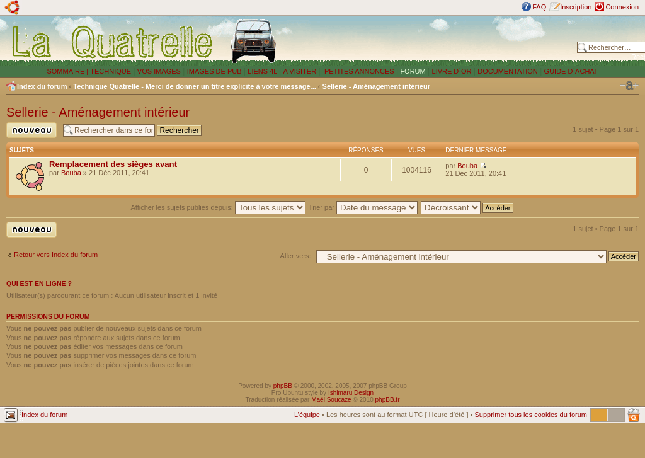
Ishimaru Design (351, 392)
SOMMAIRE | (68, 71)
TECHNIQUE (110, 71)
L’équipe (307, 414)
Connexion (622, 7)
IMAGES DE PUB (214, 71)
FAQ (539, 7)
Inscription (575, 7)
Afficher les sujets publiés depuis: (217, 207)
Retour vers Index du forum (56, 254)
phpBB (282, 385)
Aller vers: (295, 256)
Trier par (363, 207)
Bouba (71, 172)
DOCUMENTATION (507, 71)
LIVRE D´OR (452, 71)
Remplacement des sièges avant (113, 164)
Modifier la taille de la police (629, 85)
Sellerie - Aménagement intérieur (376, 86)
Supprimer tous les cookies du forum (530, 414)
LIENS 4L (263, 71)
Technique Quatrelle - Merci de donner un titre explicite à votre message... (194, 86)
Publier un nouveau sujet (31, 130)
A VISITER (300, 71)
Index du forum (42, 86)
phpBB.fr (387, 399)
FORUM (412, 71)
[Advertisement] (429, 41)
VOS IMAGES (159, 71)
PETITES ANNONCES (358, 71)
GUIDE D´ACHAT (571, 71)
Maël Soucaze (331, 399)
